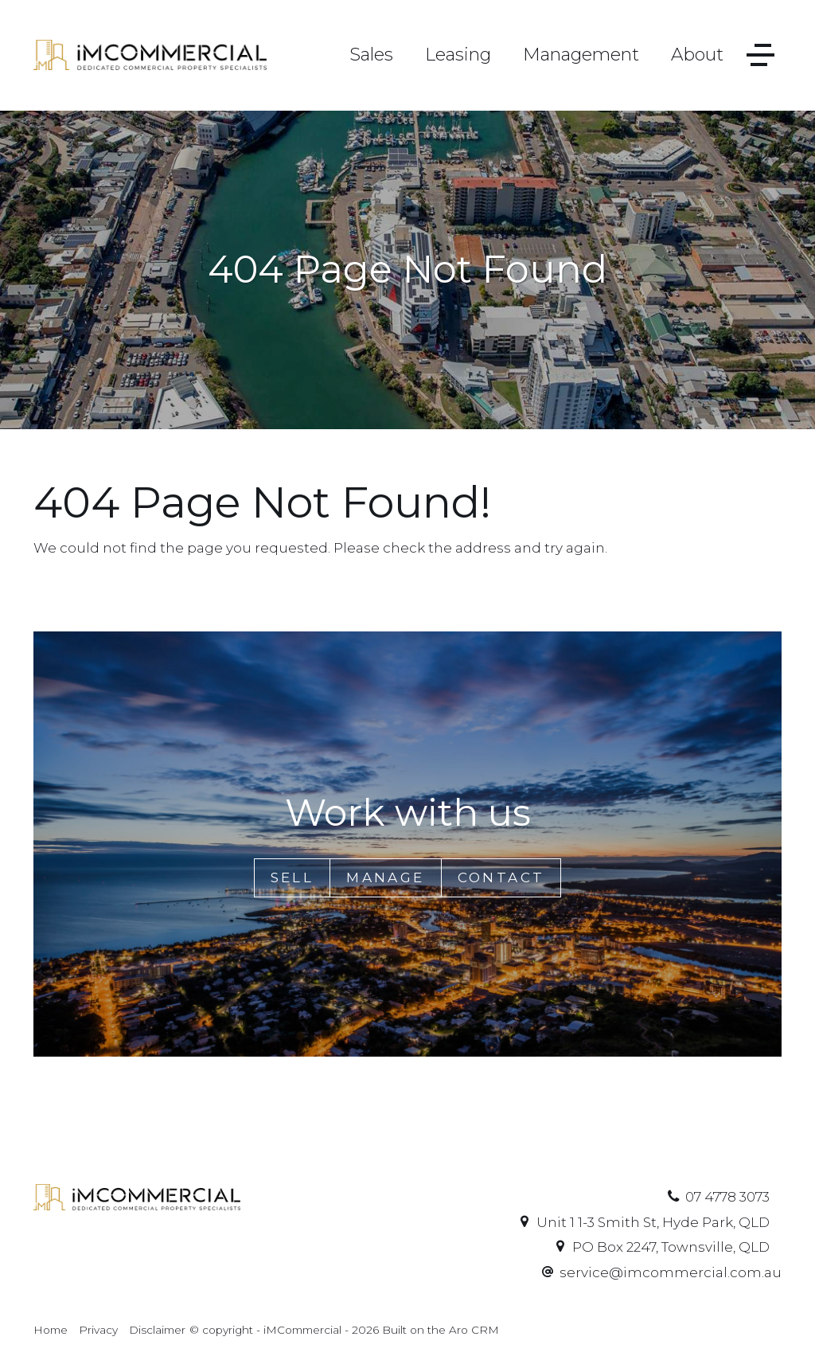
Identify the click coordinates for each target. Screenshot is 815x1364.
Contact (501, 877)
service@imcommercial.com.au (671, 1272)
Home (50, 1329)
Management (581, 54)
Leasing (458, 54)
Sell (292, 877)
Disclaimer (157, 1329)
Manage (385, 877)
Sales (371, 54)
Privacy (98, 1329)
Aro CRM (474, 1329)
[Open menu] (760, 55)
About (697, 54)
